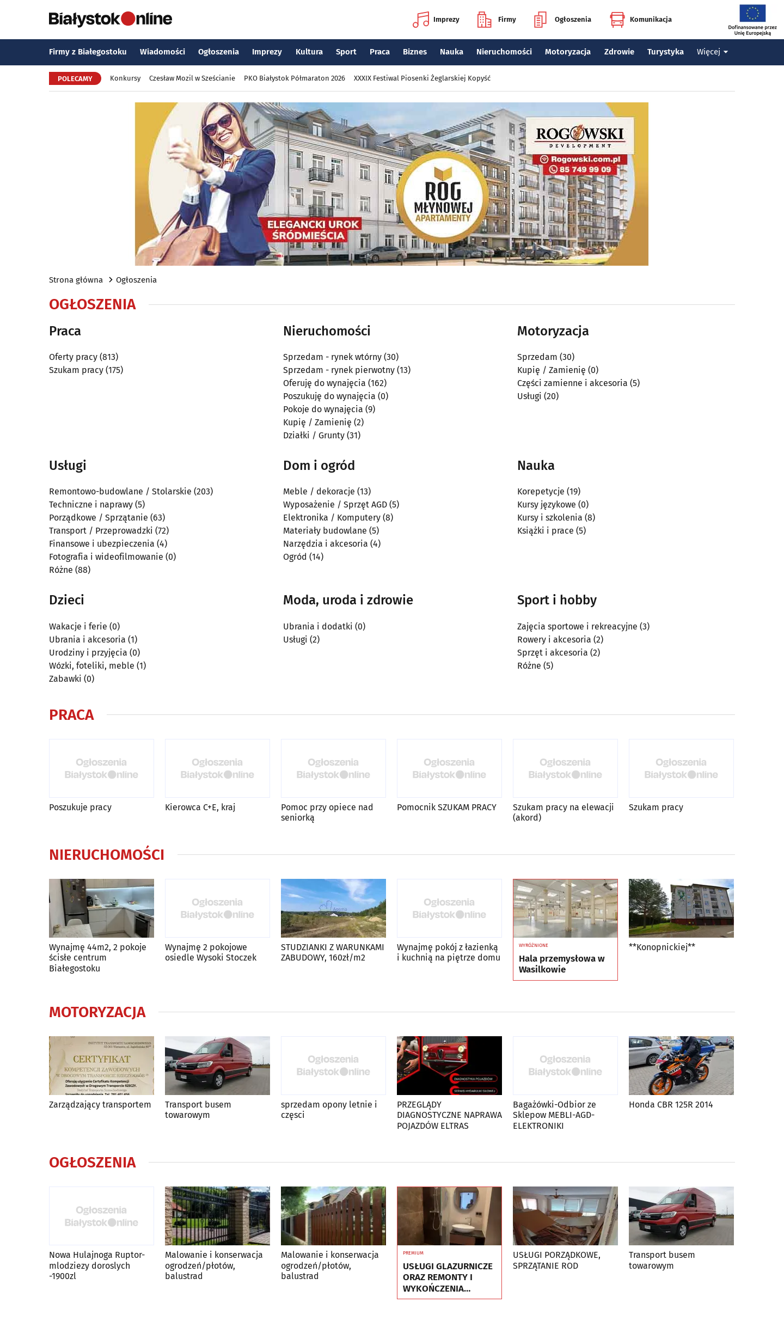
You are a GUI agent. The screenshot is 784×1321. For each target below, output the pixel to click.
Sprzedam (537, 357)
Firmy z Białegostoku (88, 52)
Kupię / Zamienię (317, 422)
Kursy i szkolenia (550, 517)
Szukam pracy (76, 370)
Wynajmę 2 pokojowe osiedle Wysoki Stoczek (210, 952)
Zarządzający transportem (100, 1104)
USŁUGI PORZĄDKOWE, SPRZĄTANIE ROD (557, 1260)
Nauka (451, 52)
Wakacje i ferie (78, 626)
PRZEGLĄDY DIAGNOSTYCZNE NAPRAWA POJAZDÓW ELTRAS (449, 1114)
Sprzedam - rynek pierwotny (339, 370)
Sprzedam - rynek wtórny (332, 357)
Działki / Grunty (314, 435)
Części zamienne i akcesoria (572, 383)
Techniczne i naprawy (91, 504)
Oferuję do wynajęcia (324, 383)
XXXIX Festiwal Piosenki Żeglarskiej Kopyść (422, 78)
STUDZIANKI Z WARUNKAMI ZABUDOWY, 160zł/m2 (332, 952)
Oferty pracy (73, 357)
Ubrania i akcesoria (87, 639)
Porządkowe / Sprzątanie (98, 517)
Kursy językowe (546, 504)
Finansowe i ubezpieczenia (102, 544)
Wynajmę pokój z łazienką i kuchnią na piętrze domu (448, 952)
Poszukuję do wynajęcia (329, 396)
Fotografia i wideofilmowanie (106, 557)
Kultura (309, 52)
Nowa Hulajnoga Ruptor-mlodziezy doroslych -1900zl (97, 1265)
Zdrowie (619, 52)
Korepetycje (541, 491)
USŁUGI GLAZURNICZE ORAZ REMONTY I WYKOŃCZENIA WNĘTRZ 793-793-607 (448, 1277)
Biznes (415, 52)
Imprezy (436, 19)
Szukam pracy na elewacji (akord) (563, 812)
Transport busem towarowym (198, 1109)
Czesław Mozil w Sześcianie (192, 78)
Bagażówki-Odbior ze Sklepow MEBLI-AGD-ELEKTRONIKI (554, 1114)
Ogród (295, 557)
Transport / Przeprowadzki (101, 530)
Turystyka (665, 52)
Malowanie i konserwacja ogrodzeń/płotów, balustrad (214, 1265)
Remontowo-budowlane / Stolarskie (120, 491)
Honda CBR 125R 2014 (671, 1104)
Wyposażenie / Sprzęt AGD (335, 504)
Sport (346, 52)
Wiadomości (162, 52)
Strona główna (76, 280)
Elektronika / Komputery (332, 517)
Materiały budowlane (325, 530)
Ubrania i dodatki (318, 626)
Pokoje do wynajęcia (323, 409)
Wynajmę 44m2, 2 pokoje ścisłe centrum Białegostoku (97, 957)
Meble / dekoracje (319, 491)
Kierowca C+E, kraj (200, 807)
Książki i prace (545, 530)
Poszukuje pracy (80, 807)
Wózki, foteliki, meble (91, 665)
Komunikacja (640, 19)
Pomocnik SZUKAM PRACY (447, 807)
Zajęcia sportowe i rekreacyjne (577, 626)
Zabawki (65, 679)
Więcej (712, 52)
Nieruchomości (504, 52)
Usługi (529, 396)
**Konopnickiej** (662, 947)
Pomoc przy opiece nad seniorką (327, 812)
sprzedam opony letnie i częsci (329, 1109)
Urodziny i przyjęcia (88, 652)
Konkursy (125, 78)
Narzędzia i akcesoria (325, 544)
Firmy (496, 19)
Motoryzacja (568, 52)
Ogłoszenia (562, 19)
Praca (380, 52)
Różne (61, 570)
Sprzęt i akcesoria (552, 652)
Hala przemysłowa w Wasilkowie (562, 964)
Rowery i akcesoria (554, 639)
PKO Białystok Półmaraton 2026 (294, 78)
